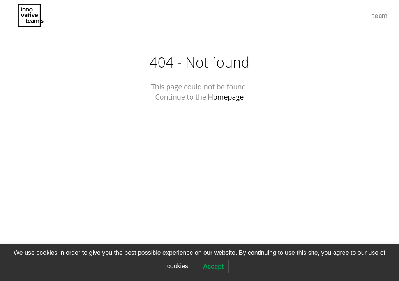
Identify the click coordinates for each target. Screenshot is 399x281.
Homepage (226, 96)
